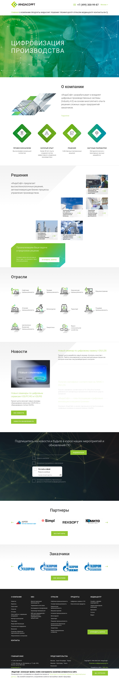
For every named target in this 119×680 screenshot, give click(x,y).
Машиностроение (56, 610)
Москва (52, 660)
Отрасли (77, 12)
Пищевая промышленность (59, 621)
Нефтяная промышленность (59, 601)
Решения (55, 12)
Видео (92, 615)
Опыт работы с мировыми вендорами (19, 615)
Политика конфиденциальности (98, 663)
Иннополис (53, 666)
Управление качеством (38, 605)
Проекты (13, 604)
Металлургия (55, 616)
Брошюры (93, 609)
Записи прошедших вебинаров (96, 606)
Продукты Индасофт (41, 12)
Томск (65, 663)
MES (32, 597)
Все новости (19, 413)
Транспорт (54, 618)
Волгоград (60, 663)
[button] (12, 522)
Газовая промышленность (59, 604)
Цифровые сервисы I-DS (78, 601)
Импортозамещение (17, 618)
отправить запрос (49, 260)
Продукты (75, 597)
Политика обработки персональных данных (18, 632)
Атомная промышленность (59, 613)
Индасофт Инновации (17, 623)
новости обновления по (24, 421)
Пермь (69, 660)
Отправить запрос (97, 632)
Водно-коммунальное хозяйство (57, 631)
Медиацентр (87, 12)
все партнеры (59, 537)
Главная (15, 12)
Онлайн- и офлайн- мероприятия (95, 602)
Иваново (53, 663)
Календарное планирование (39, 608)
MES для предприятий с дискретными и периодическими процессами (38, 616)
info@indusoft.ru (16, 667)
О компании (25, 12)
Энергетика (54, 628)
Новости (13, 601)
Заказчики (14, 606)
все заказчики (59, 581)
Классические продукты (78, 604)
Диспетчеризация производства (36, 602)
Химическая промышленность (56, 607)
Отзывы (13, 611)
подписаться (90, 452)
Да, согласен (100, 673)
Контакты (98, 12)
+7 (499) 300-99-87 (88, 4)
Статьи (92, 612)
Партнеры (14, 621)
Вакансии (14, 629)
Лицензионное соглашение (19, 635)
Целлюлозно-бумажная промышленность (58, 624)
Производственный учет (38, 610)
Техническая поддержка (18, 626)
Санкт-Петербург (61, 660)
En (104, 12)
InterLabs (105, 667)
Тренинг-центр (66, 12)
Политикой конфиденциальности (29, 482)
